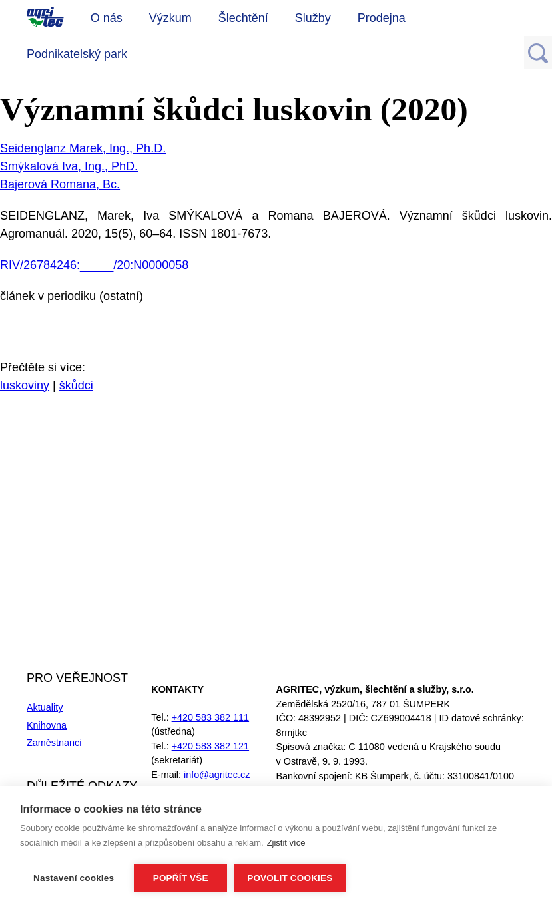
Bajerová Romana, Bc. (60, 184)
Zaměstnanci (54, 742)
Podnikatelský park (77, 54)
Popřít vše (180, 878)
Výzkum (170, 18)
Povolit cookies (289, 878)
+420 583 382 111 (210, 717)
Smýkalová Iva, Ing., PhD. (69, 166)
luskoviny (24, 385)
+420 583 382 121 (210, 746)
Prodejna (382, 18)
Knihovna (47, 725)
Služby (313, 18)
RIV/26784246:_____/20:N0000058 (94, 265)
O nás (107, 18)
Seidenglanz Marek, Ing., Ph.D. (83, 148)
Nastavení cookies (73, 878)
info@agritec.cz (217, 774)
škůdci (76, 385)
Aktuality (45, 707)
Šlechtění (243, 18)
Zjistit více (286, 843)
